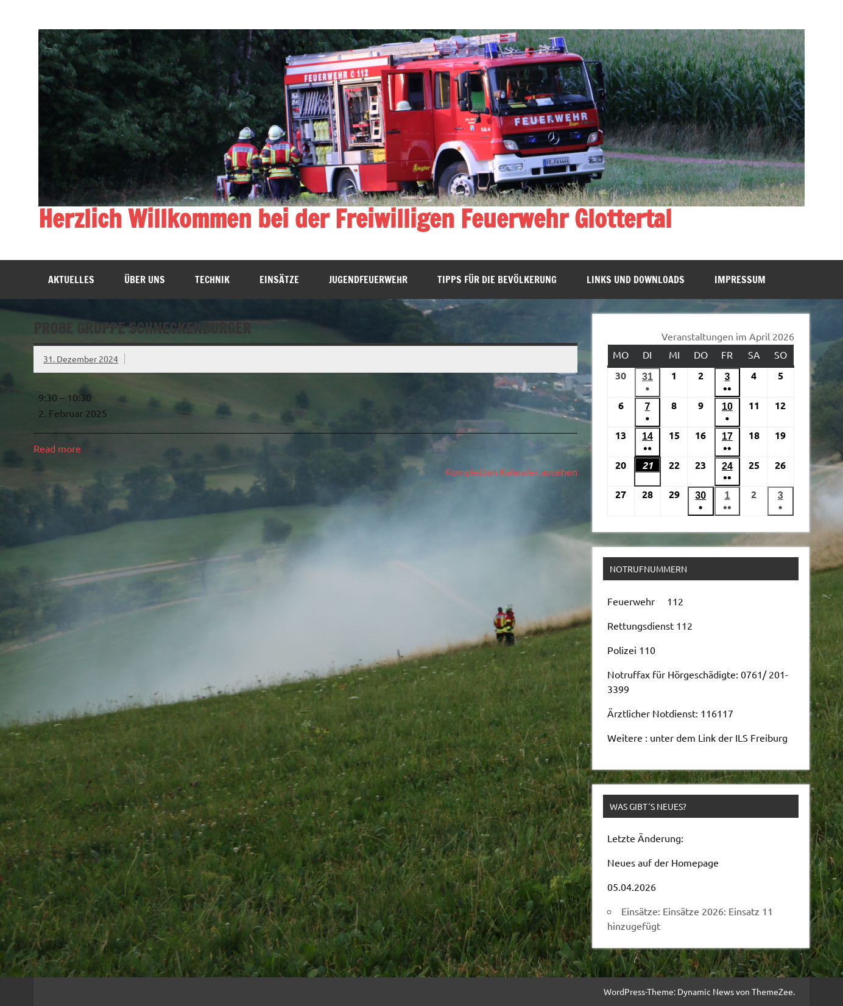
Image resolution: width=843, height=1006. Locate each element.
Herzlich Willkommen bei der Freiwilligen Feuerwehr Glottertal (355, 218)
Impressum (740, 279)
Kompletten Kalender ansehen (511, 471)
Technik (212, 279)
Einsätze (279, 279)
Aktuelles (71, 279)
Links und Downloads (636, 279)
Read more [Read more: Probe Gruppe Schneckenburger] (57, 448)
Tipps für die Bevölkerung (497, 279)
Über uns (144, 279)
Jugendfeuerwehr (368, 279)
